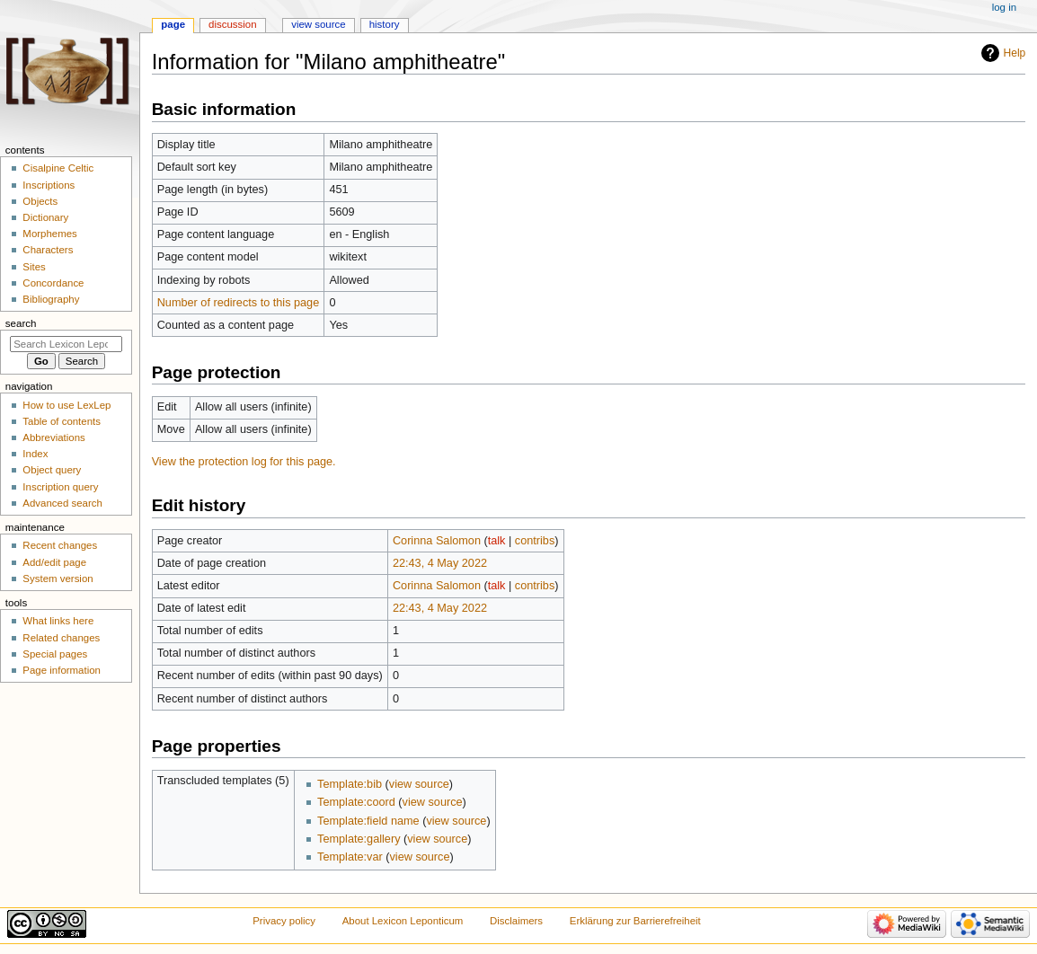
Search (21, 323)
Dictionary (45, 217)
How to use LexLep (66, 405)
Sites (33, 266)
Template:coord (356, 802)
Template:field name (368, 821)
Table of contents (61, 421)
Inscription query (60, 486)
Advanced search (62, 503)
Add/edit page (54, 562)
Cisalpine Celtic (57, 168)
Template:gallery (358, 839)
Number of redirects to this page (238, 302)
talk (497, 540)
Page (173, 24)
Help (1015, 53)
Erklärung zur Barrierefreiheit (635, 920)
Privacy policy (284, 920)
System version (57, 578)
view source (419, 784)
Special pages (54, 654)
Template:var (350, 857)
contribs (534, 540)
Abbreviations (53, 437)
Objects (40, 201)
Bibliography (50, 299)
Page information (61, 670)
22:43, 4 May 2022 (440, 563)
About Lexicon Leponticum (403, 920)
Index (35, 453)
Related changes (61, 637)
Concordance (53, 283)
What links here (57, 620)
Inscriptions (48, 185)
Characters (47, 249)
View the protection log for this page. (244, 461)
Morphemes (49, 233)
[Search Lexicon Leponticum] (66, 344)
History (384, 24)
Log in (1004, 7)
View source (318, 24)
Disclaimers (516, 920)
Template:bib (349, 784)
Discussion (232, 24)
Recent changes (59, 545)
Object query (51, 469)
